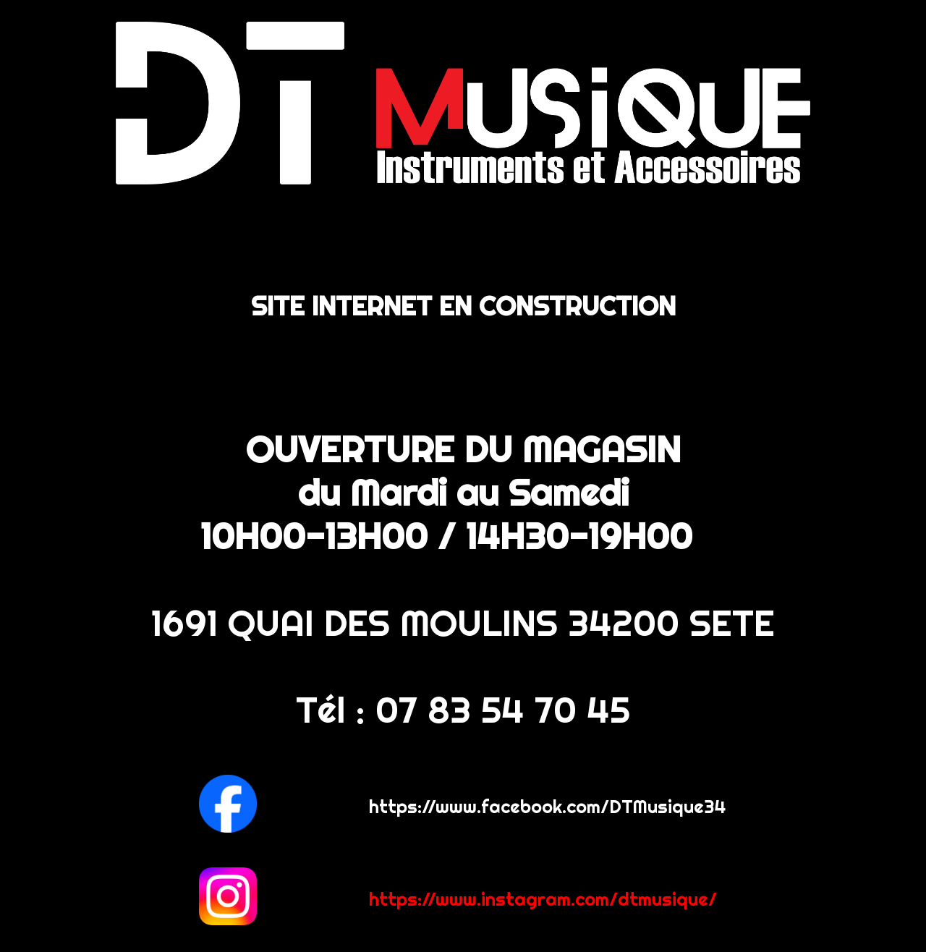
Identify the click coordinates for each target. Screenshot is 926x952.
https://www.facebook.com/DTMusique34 (547, 806)
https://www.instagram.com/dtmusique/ (543, 899)
